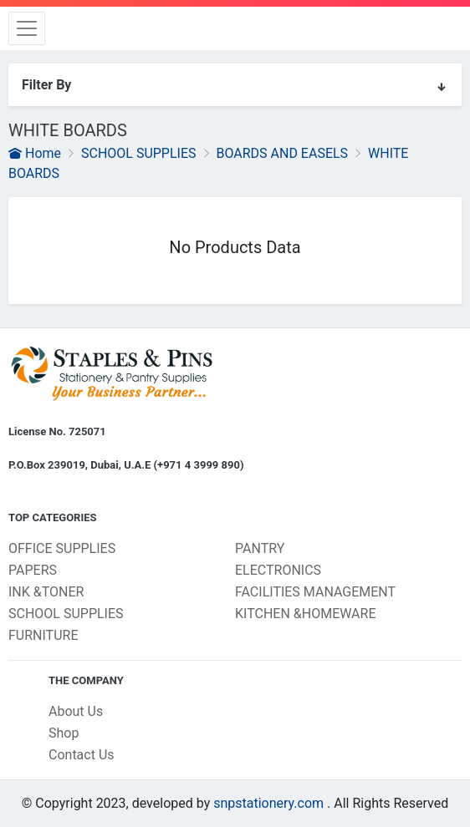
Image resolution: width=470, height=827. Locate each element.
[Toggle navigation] (26, 28)
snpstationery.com (268, 803)
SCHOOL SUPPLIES (139, 153)
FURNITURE (43, 635)
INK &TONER (46, 592)
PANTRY (259, 548)
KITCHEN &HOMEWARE (305, 614)
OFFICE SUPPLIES (61, 548)
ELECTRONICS (278, 570)
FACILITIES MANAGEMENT (315, 592)
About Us (76, 711)
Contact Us (82, 755)
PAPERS (32, 570)
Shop (64, 733)
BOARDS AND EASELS (282, 153)
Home (34, 153)
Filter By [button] (235, 85)
